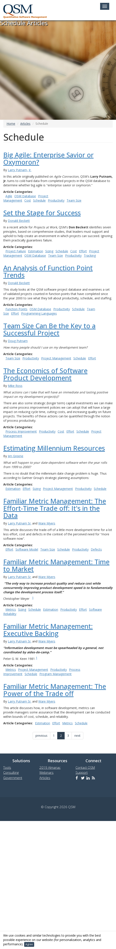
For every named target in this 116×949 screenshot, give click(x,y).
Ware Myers (46, 523)
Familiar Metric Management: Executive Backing (48, 630)
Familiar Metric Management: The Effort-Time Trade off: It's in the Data (54, 508)
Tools (7, 767)
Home (11, 123)
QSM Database (25, 196)
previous (41, 735)
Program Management (55, 674)
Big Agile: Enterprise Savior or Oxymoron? (48, 158)
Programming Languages (39, 313)
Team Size (74, 200)
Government (12, 777)
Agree (29, 944)
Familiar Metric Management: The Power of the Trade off (54, 690)
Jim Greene (15, 456)
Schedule (39, 200)
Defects (96, 549)
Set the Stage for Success (42, 212)
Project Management (56, 358)
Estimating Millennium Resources (54, 448)
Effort (83, 251)
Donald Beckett (19, 221)
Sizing (49, 251)
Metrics (10, 609)
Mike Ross (15, 386)
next (77, 735)
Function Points (16, 309)
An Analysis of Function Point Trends (48, 271)
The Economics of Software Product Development (45, 374)
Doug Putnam (18, 341)
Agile (8, 196)
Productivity (56, 200)
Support (82, 772)
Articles (25, 123)
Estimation (35, 251)
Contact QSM (85, 767)
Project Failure (15, 251)
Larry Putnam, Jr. (19, 170)
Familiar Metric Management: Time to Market (56, 565)
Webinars (46, 772)
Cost (27, 200)
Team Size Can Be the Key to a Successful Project (49, 329)
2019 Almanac (50, 767)
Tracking (90, 255)
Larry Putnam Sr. (19, 523)
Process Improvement (21, 431)
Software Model (26, 549)
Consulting (11, 772)
